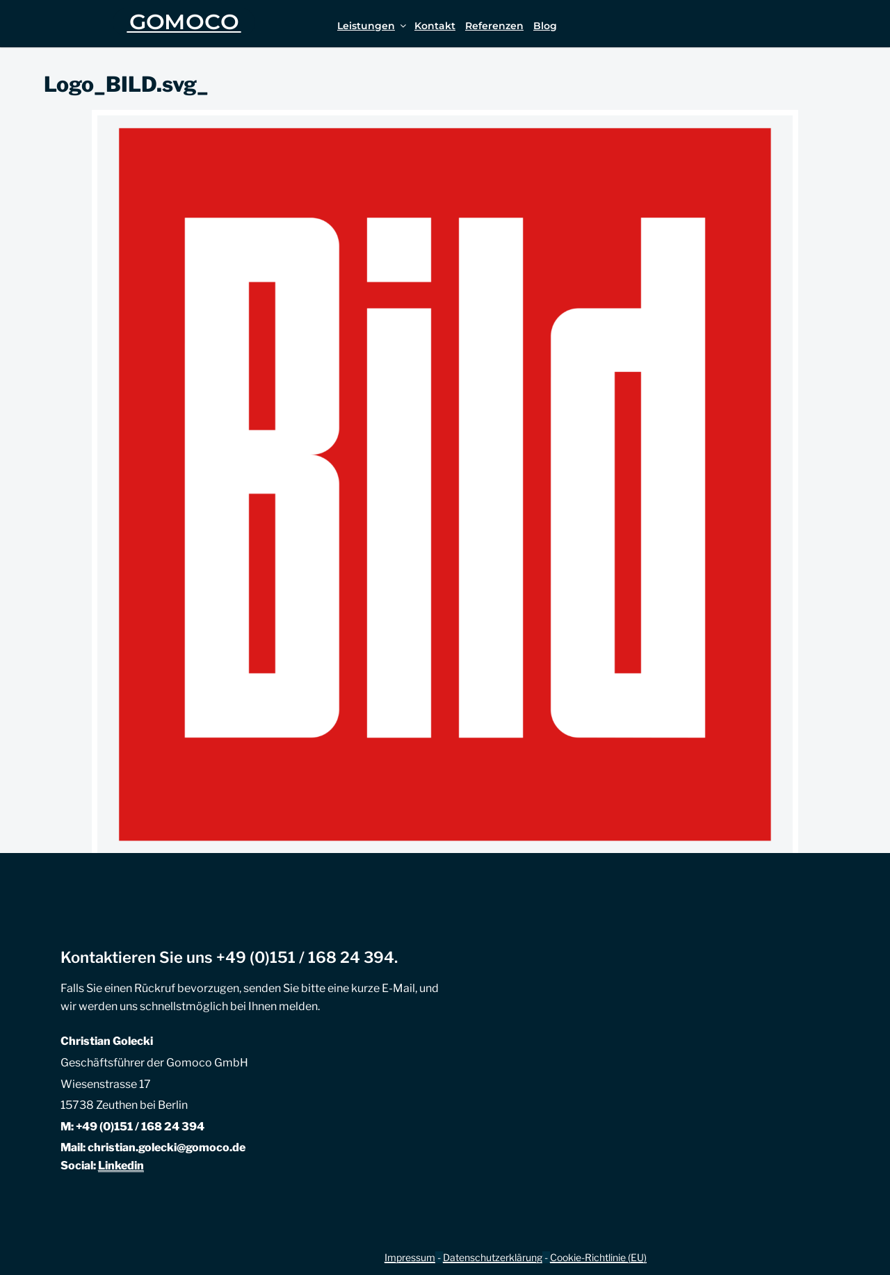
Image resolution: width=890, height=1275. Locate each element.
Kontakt (434, 25)
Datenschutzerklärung (492, 1257)
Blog (545, 25)
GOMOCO (184, 22)
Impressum (410, 1257)
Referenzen (494, 25)
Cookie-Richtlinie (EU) (598, 1257)
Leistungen (372, 25)
